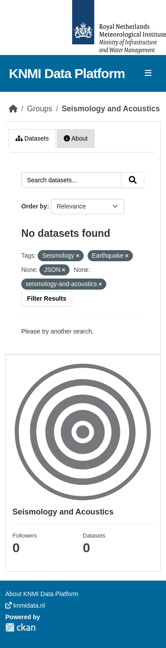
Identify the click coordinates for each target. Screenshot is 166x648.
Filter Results (46, 298)
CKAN (20, 627)
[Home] (13, 108)
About (76, 138)
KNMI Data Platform (67, 73)
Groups (39, 108)
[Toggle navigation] (148, 73)
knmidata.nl (25, 605)
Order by (34, 206)
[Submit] (132, 180)
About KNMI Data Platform (41, 593)
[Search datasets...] (71, 180)
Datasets (32, 138)
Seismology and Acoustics (111, 108)
